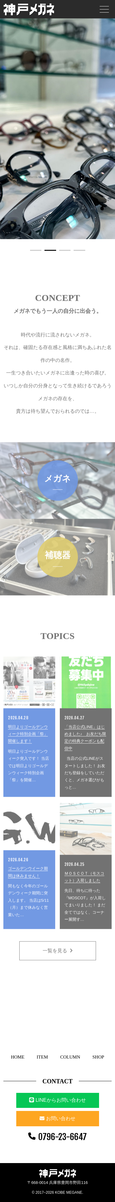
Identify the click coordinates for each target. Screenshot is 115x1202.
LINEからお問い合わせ (57, 1100)
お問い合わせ (60, 1118)
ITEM (42, 1057)
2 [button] (50, 250)
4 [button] (79, 250)
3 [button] (65, 250)
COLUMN (70, 1057)
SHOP (98, 1057)
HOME (17, 1057)
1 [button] (36, 250)
